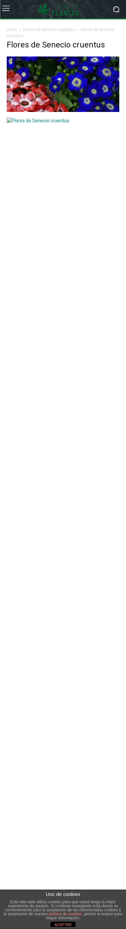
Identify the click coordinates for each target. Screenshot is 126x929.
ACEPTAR (63, 925)
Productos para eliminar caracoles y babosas (58, 344)
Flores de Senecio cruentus (48, 29)
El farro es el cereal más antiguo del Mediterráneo (63, 328)
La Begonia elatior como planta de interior (55, 313)
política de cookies (65, 914)
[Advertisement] (57, 215)
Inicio (12, 29)
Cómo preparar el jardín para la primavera (55, 359)
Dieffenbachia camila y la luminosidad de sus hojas (64, 298)
